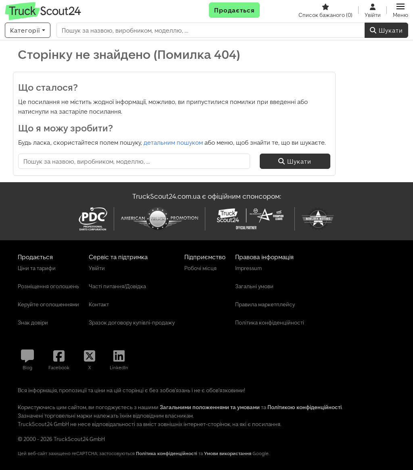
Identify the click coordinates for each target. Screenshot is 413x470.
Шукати (386, 30)
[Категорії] (27, 30)
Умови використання (227, 453)
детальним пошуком (173, 142)
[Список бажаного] (325, 10)
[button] (400, 10)
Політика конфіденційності (166, 453)
